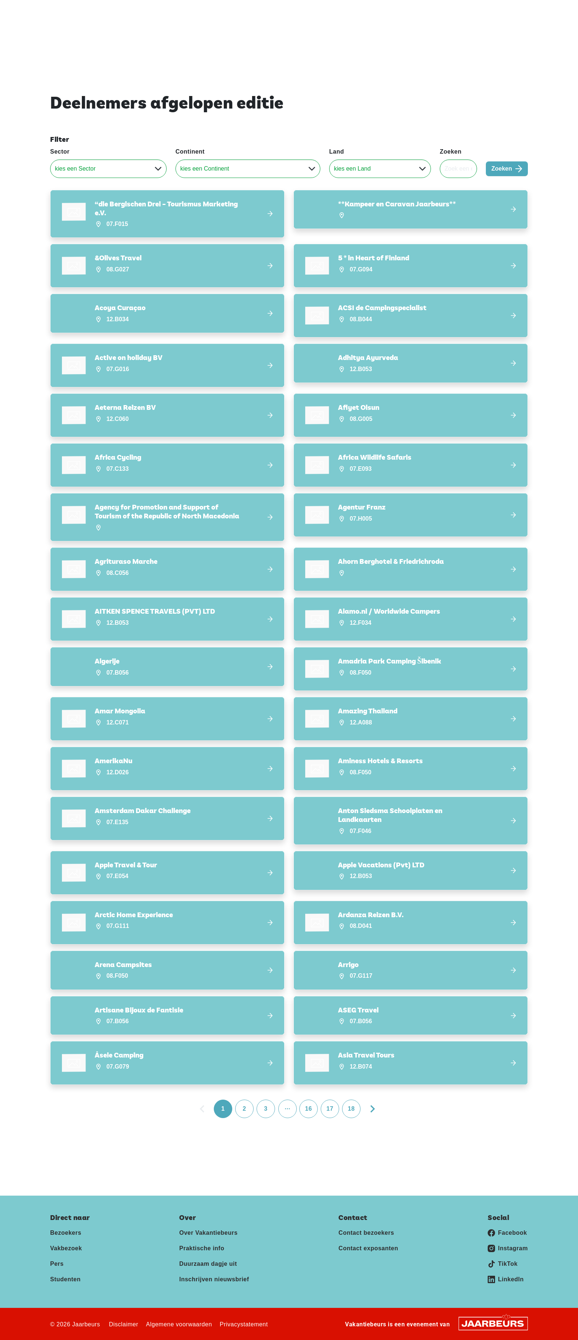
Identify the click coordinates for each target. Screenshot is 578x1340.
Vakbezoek (66, 1248)
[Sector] (108, 169)
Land (336, 151)
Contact (487, 11)
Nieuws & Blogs (506, 33)
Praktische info (201, 1248)
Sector (60, 151)
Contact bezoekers (366, 1233)
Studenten (65, 1279)
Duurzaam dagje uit (208, 1264)
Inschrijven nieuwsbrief (214, 1279)
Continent (190, 151)
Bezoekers (65, 1233)
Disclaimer (123, 1324)
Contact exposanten (368, 1248)
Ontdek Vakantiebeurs (388, 33)
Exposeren (438, 11)
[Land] (380, 169)
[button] (167, 214)
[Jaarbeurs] (493, 1323)
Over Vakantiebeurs (208, 1233)
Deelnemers (451, 33)
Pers (464, 11)
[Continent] (247, 169)
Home (334, 33)
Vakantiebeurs (67, 11)
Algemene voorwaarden (179, 1324)
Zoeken (451, 151)
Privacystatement (244, 1324)
